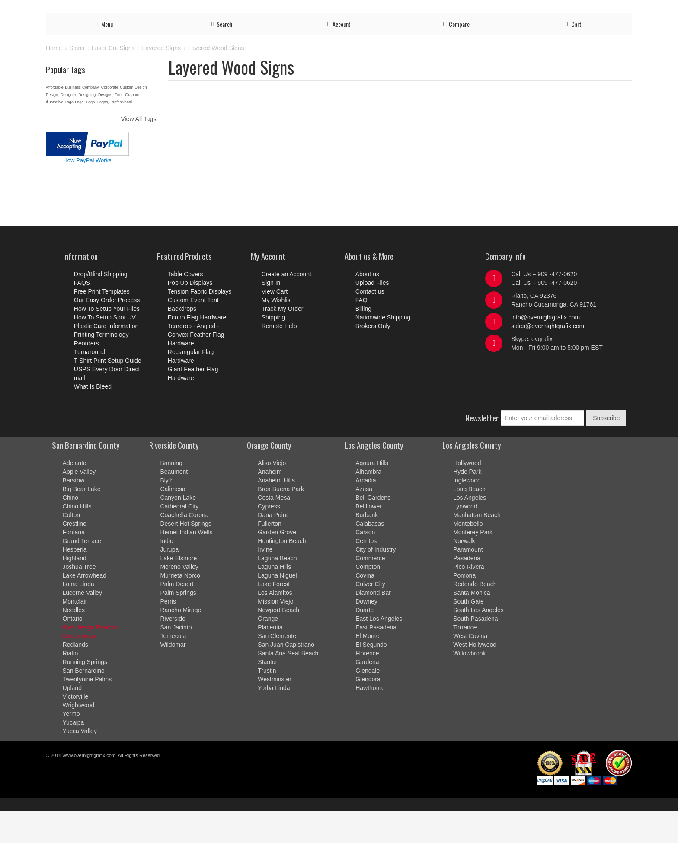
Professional (121, 134)
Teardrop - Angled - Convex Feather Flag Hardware (196, 366)
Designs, (105, 127)
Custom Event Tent (193, 332)
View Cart (275, 323)
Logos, (103, 134)
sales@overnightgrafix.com (547, 357)
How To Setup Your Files (107, 340)
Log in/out (463, 9)
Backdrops (182, 340)
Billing (621, 9)
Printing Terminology (101, 366)
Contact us (574, 9)
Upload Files (399, 9)
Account (433, 9)
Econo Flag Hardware (197, 349)
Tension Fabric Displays (200, 323)
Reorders (86, 375)
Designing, (87, 127)
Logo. (91, 134)
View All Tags (138, 150)
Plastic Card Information (106, 357)
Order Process (356, 9)
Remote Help (279, 357)
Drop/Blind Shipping (101, 306)
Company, (90, 119)
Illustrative (55, 134)
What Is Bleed (93, 418)
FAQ (601, 9)
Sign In (271, 314)
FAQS (82, 314)
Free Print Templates (102, 323)
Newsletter (482, 450)
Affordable (55, 119)
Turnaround (89, 383)
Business (73, 119)
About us (367, 306)
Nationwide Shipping (383, 349)
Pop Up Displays (190, 314)
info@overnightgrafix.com (545, 349)
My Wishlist (277, 332)
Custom (126, 119)
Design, (52, 127)
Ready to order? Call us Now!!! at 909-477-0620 (122, 7)
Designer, (69, 127)
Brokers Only (372, 357)
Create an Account (286, 306)
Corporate (109, 119)
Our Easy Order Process (107, 332)
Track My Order (503, 9)
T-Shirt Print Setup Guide (107, 392)
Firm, (119, 127)
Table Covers (185, 306)
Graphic (132, 127)
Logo (69, 134)
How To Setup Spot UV (105, 349)
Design (141, 119)
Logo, (80, 134)
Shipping (542, 9)
